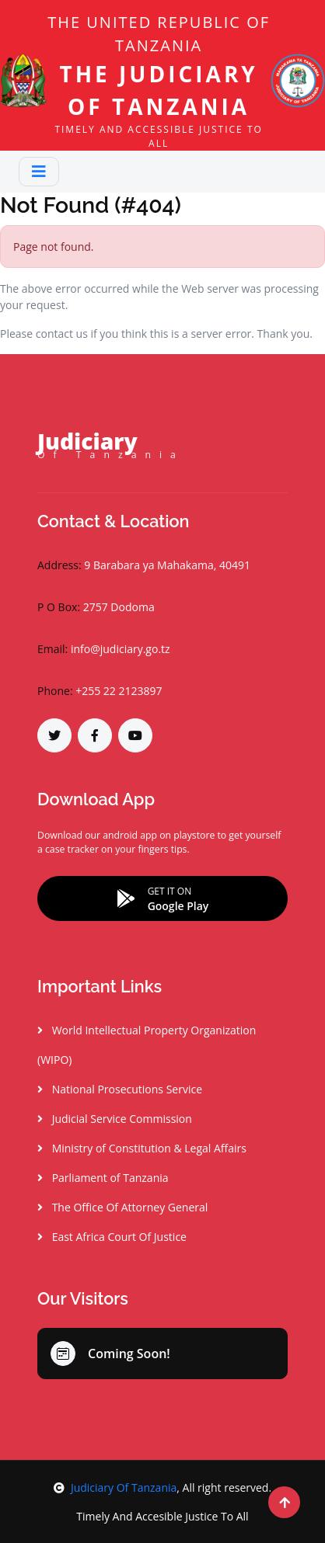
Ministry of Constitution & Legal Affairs (141, 1148)
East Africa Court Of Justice (112, 1236)
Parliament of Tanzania (103, 1177)
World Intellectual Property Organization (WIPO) (146, 1045)
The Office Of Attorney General (122, 1207)
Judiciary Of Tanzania (115, 1487)
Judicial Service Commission (114, 1118)
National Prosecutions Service (119, 1089)
